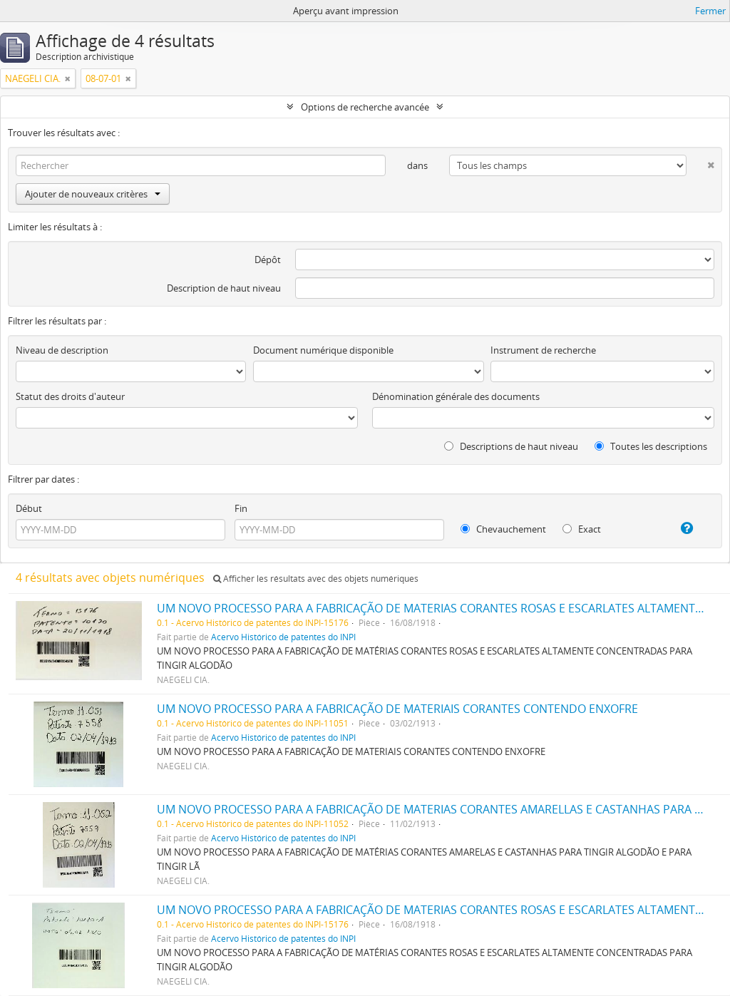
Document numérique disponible (323, 350)
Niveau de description (62, 350)
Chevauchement (503, 529)
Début (29, 508)
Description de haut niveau (224, 288)
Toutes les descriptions (651, 446)
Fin (241, 508)
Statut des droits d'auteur (70, 396)
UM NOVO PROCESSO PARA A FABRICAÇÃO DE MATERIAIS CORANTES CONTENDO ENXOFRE (397, 709)
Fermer (710, 10)
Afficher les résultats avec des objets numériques (315, 579)
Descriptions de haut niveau (511, 446)
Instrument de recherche (543, 350)
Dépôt (268, 259)
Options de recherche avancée (365, 107)
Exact (581, 529)
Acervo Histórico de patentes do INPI (283, 636)
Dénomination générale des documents (456, 396)
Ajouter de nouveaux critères (92, 194)
